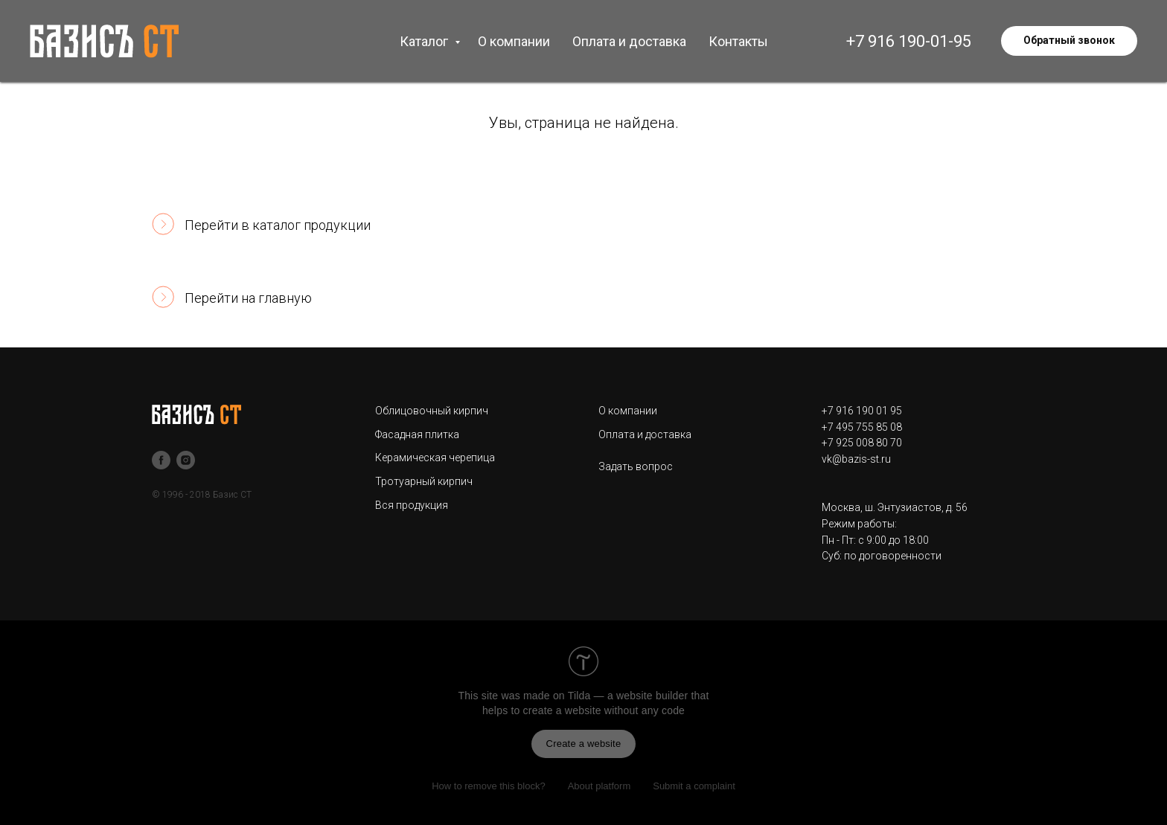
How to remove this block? (488, 786)
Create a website (583, 743)
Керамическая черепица (435, 457)
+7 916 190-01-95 (908, 41)
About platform (599, 786)
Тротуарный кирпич (424, 481)
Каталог (425, 41)
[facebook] (161, 460)
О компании (514, 41)
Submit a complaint (694, 786)
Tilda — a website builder (628, 696)
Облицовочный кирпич (431, 411)
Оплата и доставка (629, 41)
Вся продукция (411, 505)
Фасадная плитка (417, 434)
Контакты (738, 41)
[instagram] (185, 460)
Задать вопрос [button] (635, 466)
